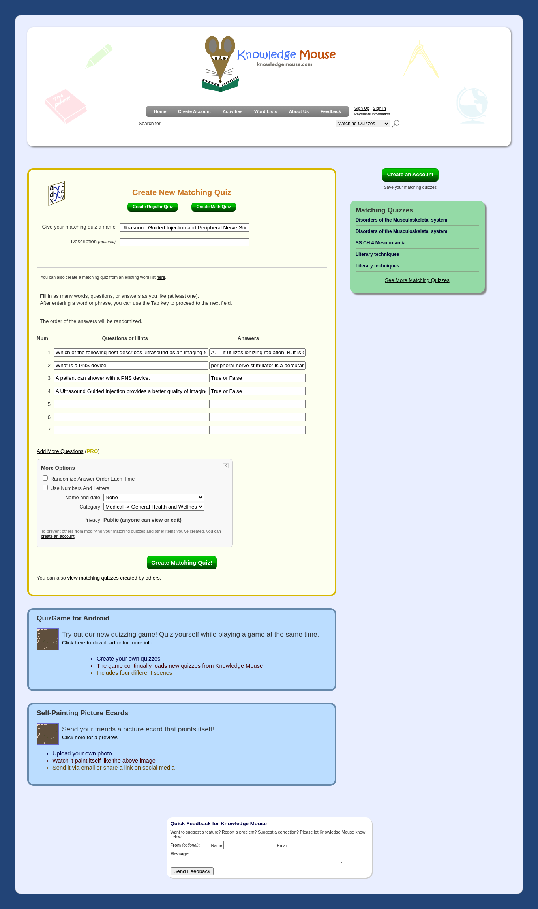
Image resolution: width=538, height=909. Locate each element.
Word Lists (265, 111)
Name (216, 845)
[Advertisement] (416, 423)
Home (160, 111)
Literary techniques (377, 254)
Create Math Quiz (214, 206)
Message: (180, 853)
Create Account (194, 111)
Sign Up (361, 108)
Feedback (331, 111)
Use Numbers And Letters (80, 488)
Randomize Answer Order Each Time (93, 479)
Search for (149, 123)
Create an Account (410, 174)
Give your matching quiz (79, 227)
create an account (58, 536)
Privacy (91, 520)
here (161, 277)
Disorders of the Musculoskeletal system (402, 220)
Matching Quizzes (384, 210)
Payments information (372, 114)
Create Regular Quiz (153, 206)
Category (89, 507)
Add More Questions (60, 451)
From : (185, 845)
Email (282, 845)
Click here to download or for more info (107, 643)
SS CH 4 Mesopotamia (381, 243)
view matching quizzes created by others (113, 578)
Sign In (379, 108)
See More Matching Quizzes (417, 280)
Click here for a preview (89, 737)
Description (93, 241)
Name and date (82, 497)
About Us (299, 111)
